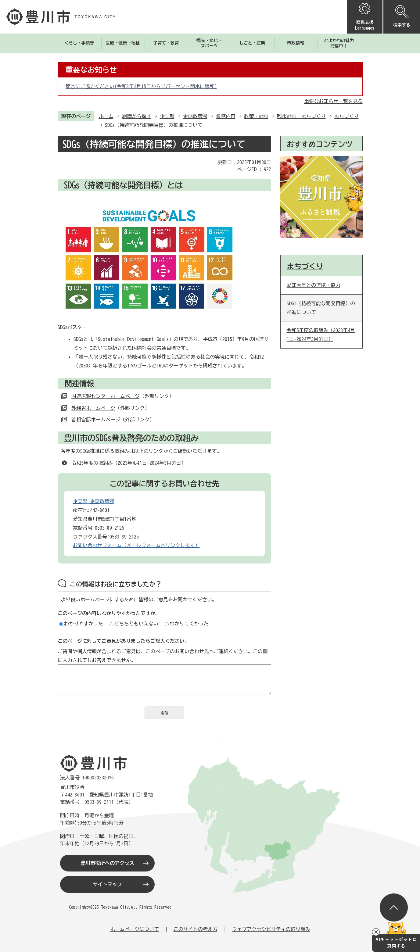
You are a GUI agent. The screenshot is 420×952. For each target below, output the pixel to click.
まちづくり (346, 116)
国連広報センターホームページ (105, 396)
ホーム (106, 116)
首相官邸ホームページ (95, 419)
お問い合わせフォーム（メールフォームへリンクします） (136, 545)
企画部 (167, 116)
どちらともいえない (133, 623)
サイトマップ (107, 884)
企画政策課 (195, 116)
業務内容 (225, 116)
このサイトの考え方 (195, 929)
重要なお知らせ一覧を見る (333, 101)
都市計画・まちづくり (301, 116)
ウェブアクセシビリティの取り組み (271, 929)
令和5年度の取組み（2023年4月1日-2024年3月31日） (128, 462)
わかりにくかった (187, 623)
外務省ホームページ (93, 408)
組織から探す (136, 116)
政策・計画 (256, 116)
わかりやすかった (81, 623)
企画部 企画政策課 (93, 501)
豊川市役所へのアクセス (107, 863)
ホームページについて (134, 929)
